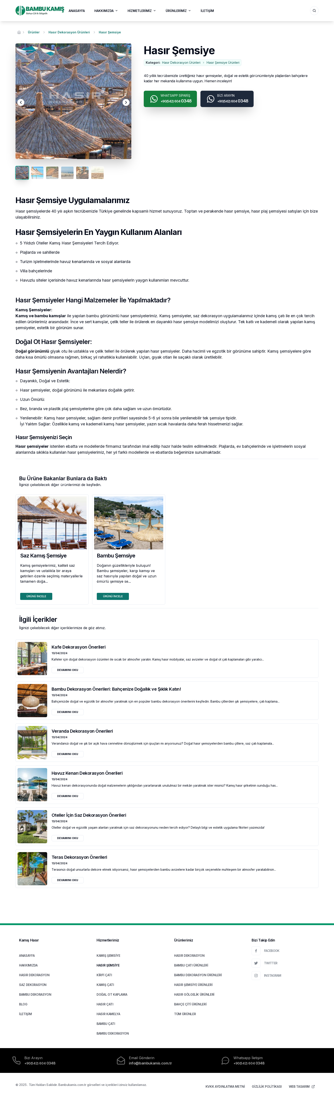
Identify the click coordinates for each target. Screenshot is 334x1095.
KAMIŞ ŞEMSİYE (108, 955)
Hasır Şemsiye (110, 32)
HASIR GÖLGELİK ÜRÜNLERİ (194, 994)
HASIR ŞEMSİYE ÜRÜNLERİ (193, 985)
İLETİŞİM (207, 11)
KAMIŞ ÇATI (105, 985)
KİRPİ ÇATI (104, 975)
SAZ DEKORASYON (33, 985)
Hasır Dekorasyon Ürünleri (69, 32)
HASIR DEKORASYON (34, 975)
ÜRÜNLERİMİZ (178, 11)
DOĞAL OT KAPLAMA (112, 994)
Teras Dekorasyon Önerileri (79, 857)
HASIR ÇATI (105, 1004)
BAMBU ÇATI (106, 1024)
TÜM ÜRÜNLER (185, 1014)
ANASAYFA (77, 11)
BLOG (23, 1004)
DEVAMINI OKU (67, 670)
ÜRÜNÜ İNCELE (36, 596)
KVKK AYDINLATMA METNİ (225, 1086)
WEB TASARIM (302, 1086)
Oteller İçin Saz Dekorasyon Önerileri (89, 815)
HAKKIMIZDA (106, 11)
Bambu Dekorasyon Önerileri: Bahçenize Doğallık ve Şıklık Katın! (116, 689)
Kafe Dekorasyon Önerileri (79, 647)
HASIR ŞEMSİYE (108, 965)
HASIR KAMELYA (108, 1014)
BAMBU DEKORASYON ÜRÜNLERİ (198, 975)
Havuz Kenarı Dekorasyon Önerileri (87, 773)
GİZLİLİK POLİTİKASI (267, 1086)
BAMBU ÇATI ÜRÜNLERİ (191, 965)
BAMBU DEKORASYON (35, 994)
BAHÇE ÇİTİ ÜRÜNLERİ (190, 1004)
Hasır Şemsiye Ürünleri (223, 62)
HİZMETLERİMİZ (142, 11)
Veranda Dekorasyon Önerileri (82, 731)
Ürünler (34, 32)
